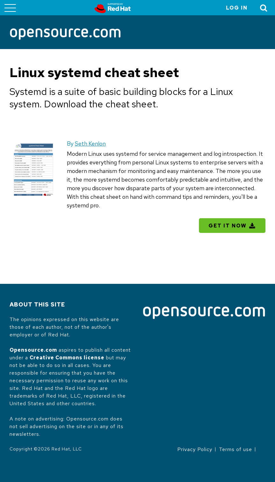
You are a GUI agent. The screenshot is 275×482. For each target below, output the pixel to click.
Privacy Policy (194, 449)
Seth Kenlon (90, 143)
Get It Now (227, 225)
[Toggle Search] (264, 8)
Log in (237, 7)
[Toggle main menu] (10, 7)
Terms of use (235, 449)
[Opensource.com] (65, 34)
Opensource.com (33, 350)
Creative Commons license (67, 357)
